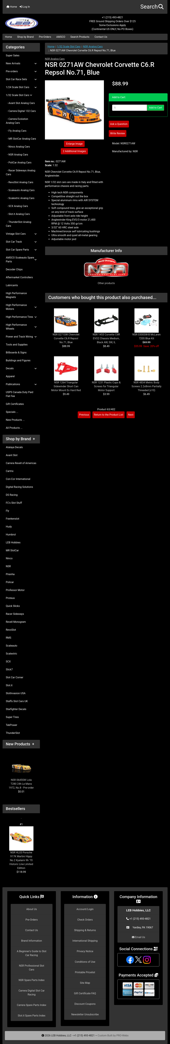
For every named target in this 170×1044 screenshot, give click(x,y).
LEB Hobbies (13, 542)
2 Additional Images (74, 151)
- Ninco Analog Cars (18, 146)
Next (130, 414)
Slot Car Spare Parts (21, 249)
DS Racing (12, 494)
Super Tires (12, 717)
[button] (152, 6)
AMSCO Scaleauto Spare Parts (21, 259)
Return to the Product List (108, 414)
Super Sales (12, 55)
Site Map (85, 982)
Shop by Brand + (20, 439)
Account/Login (84, 909)
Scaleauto (11, 645)
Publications (21, 384)
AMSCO (60, 36)
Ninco (9, 558)
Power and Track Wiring (21, 336)
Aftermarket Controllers (19, 277)
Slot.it (9, 685)
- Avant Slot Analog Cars (20, 103)
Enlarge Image (74, 143)
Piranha (10, 574)
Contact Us (101, 36)
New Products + (20, 744)
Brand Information (31, 940)
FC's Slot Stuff (14, 502)
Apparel (10, 376)
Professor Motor (15, 590)
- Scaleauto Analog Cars (20, 190)
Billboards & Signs (16, 352)
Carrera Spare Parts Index (31, 1005)
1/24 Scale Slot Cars (21, 87)
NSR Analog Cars (92, 46)
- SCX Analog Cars (17, 206)
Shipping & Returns (85, 930)
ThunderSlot (13, 732)
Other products (106, 283)
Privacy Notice (85, 951)
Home (11, 6)
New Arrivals (21, 63)
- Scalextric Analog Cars (20, 198)
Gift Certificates (15, 404)
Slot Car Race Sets (21, 79)
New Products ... (15, 419)
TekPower (11, 725)
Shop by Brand (25, 36)
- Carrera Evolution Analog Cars (17, 120)
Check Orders (85, 919)
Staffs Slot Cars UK (17, 701)
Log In (25, 6)
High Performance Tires (21, 316)
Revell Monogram (16, 621)
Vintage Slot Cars (21, 233)
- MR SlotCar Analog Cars (21, 138)
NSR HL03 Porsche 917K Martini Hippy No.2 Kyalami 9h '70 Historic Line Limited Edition (21, 848)
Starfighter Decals (16, 709)
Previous (84, 414)
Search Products (79, 36)
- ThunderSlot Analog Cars (18, 223)
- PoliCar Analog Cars (18, 162)
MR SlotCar (12, 550)
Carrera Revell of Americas (21, 463)
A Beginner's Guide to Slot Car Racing (31, 953)
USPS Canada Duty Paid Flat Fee (19, 394)
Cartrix (9, 471)
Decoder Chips (14, 269)
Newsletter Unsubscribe (85, 1014)
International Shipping (84, 940)
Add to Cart (155, 107)
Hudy (9, 526)
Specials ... (12, 411)
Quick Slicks (13, 606)
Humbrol (11, 534)
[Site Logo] (30, 21)
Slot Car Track (21, 241)
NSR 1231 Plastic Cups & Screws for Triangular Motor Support (106, 386)
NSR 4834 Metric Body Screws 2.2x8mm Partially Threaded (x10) (146, 386)
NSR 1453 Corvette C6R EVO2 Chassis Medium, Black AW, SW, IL (106, 338)
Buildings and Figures (18, 360)
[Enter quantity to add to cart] (129, 108)
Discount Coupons (85, 1003)
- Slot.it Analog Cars (18, 214)
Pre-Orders (45, 36)
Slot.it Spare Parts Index (31, 1015)
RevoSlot (11, 629)
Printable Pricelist (85, 972)
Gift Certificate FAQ (85, 993)
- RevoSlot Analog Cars (19, 182)
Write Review (117, 133)
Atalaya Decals (14, 447)
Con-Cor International (18, 479)
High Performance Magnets (16, 295)
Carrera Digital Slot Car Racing (32, 992)
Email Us (138, 937)
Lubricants (12, 285)
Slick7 (9, 669)
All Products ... (14, 427)
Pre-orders (21, 71)
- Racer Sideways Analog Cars (20, 172)
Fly (7, 510)
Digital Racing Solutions (19, 486)
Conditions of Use (85, 961)
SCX (8, 661)
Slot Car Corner (14, 677)
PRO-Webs (122, 1035)
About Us (31, 909)
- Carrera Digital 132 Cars (21, 111)
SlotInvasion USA (16, 693)
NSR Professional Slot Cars (31, 967)
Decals (21, 368)
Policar (10, 582)
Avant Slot (11, 455)
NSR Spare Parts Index (31, 980)
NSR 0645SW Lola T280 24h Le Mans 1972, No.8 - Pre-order (21, 771)
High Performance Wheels (21, 326)
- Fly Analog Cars (16, 130)
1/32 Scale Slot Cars (68, 46)
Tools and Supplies (16, 344)
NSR (8, 566)
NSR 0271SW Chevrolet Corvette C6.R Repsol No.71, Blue (66, 338)
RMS (8, 637)
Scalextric (11, 653)
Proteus (10, 598)
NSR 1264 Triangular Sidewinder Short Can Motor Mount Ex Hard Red (66, 386)
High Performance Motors (21, 307)
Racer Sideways (15, 613)
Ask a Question (119, 124)
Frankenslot (12, 518)
